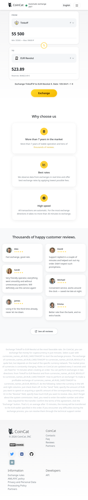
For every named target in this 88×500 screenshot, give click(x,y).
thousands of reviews (44, 147)
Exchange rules (16, 475)
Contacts (50, 435)
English (66, 5)
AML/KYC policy (16, 478)
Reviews (50, 442)
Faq (48, 439)
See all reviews (44, 331)
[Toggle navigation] (77, 5)
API (47, 475)
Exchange (44, 93)
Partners (50, 445)
